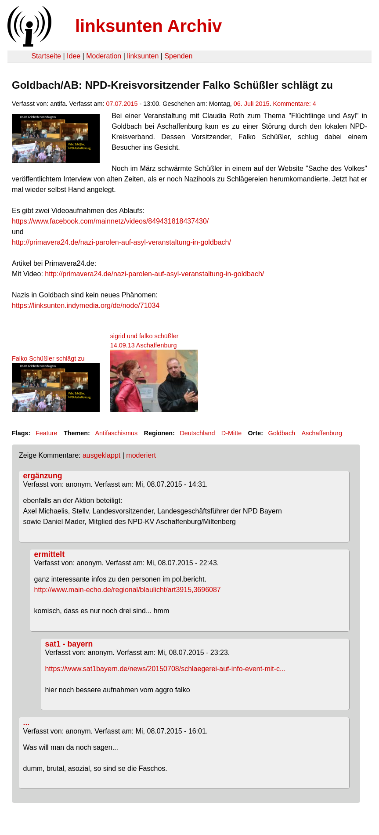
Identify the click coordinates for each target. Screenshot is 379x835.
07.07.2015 (121, 103)
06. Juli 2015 (252, 103)
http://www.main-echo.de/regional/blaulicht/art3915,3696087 (127, 589)
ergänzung (42, 475)
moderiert (141, 455)
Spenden (178, 56)
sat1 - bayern (69, 644)
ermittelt (49, 554)
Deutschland (197, 433)
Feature (47, 433)
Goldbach (282, 433)
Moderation (103, 56)
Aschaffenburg (322, 433)
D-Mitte (231, 433)
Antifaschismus (116, 433)
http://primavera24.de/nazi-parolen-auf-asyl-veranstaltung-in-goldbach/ (121, 242)
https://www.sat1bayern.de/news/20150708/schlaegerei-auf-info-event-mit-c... (165, 668)
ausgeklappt (101, 455)
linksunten (143, 56)
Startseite (46, 56)
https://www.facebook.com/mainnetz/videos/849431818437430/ (110, 221)
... (26, 722)
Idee (73, 56)
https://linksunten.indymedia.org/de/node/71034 (85, 305)
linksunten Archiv (148, 26)
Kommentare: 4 (294, 103)
